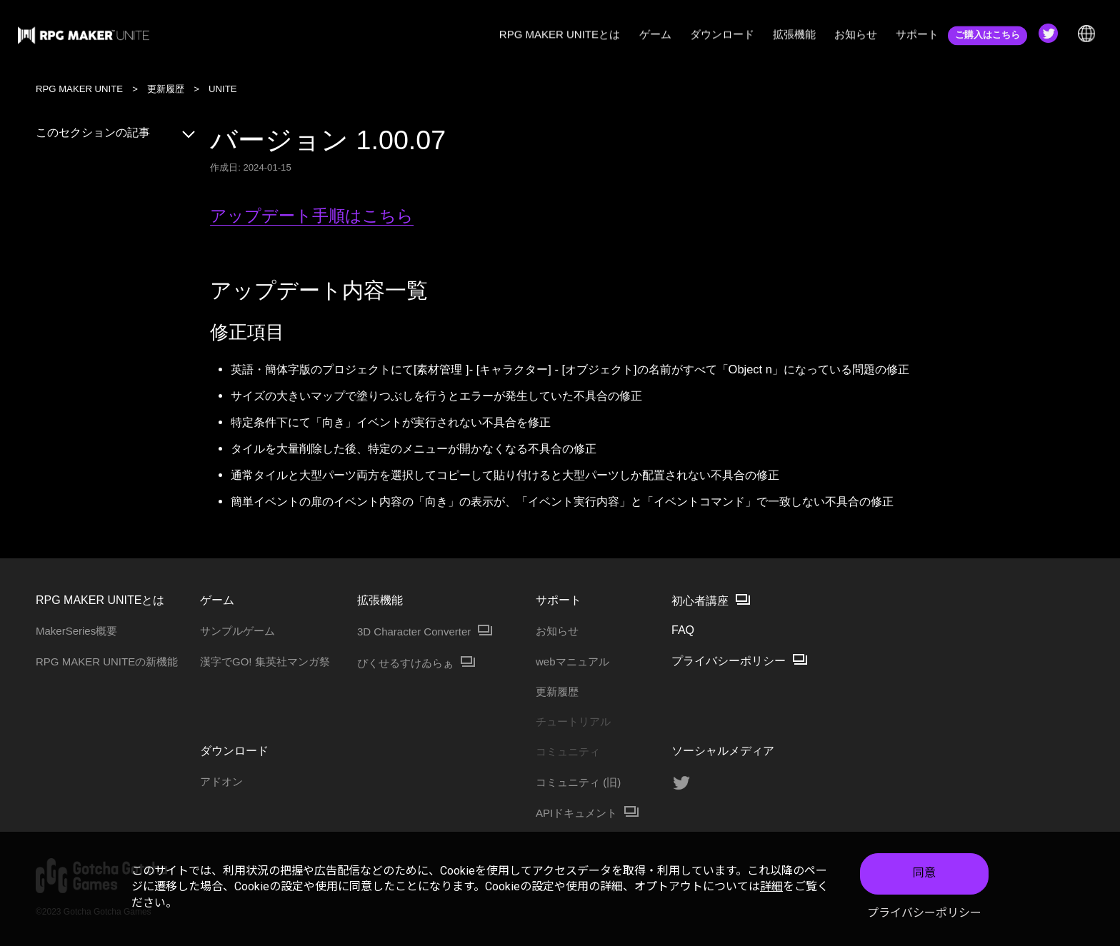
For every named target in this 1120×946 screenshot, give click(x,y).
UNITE (222, 89)
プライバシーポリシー (924, 913)
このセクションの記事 (116, 132)
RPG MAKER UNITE (79, 89)
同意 (924, 873)
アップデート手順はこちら (312, 216)
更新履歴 (165, 89)
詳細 (771, 886)
